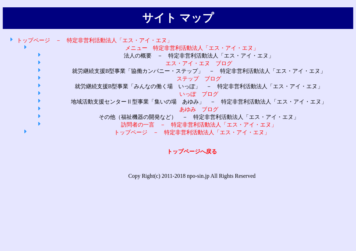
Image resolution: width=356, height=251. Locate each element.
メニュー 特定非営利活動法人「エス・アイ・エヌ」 (192, 48)
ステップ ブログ (199, 79)
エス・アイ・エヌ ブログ (198, 63)
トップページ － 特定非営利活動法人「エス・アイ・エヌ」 (94, 40)
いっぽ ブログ (198, 94)
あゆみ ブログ (198, 109)
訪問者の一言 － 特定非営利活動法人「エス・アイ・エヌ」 (199, 125)
